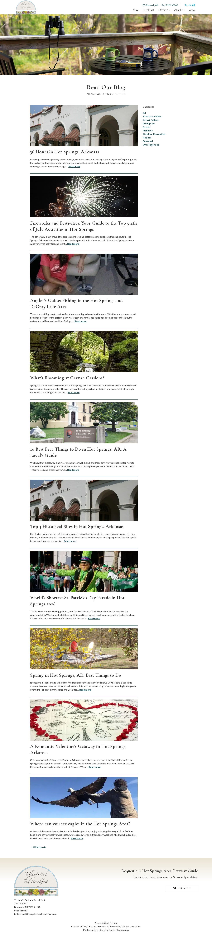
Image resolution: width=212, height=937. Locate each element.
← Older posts (38, 847)
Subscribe (182, 888)
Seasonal (148, 141)
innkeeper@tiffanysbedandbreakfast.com (35, 914)
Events (146, 127)
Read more (74, 166)
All (144, 112)
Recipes (147, 137)
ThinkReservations (130, 926)
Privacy (113, 922)
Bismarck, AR (150, 5)
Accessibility (101, 922)
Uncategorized (151, 144)
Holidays (148, 130)
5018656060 (170, 5)
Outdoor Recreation (154, 134)
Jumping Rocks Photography (114, 929)
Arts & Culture (151, 120)
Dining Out (149, 123)
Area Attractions (152, 116)
